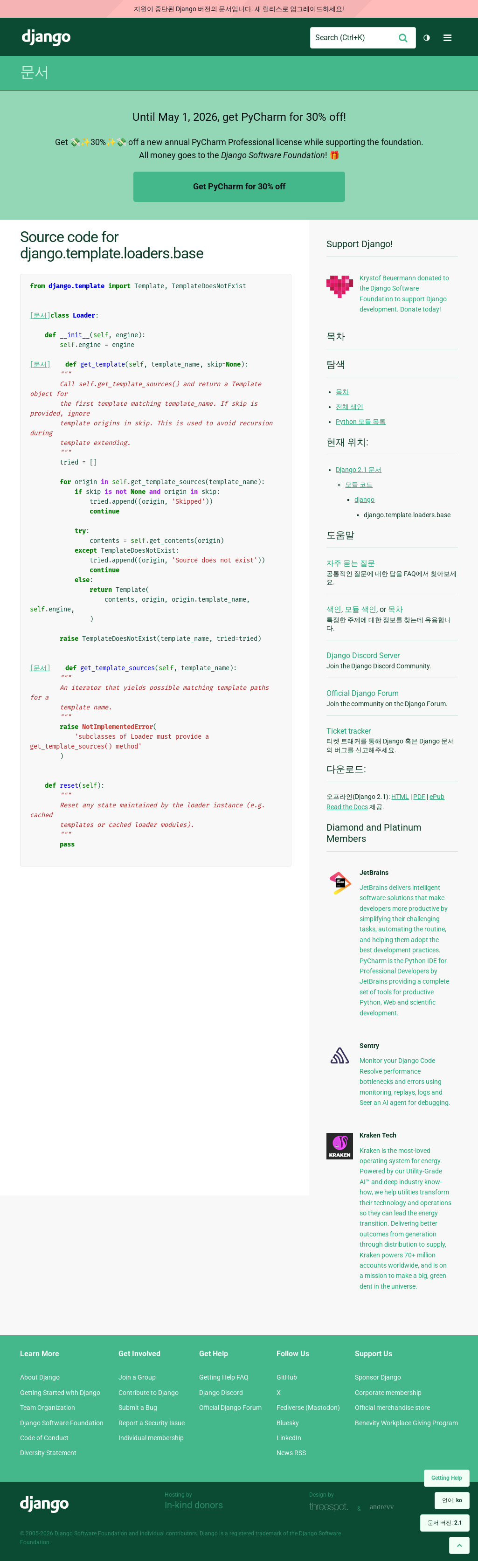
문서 (34, 72)
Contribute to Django (148, 1392)
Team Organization (47, 1407)
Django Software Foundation (62, 1423)
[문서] (40, 315)
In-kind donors (194, 1505)
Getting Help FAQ (224, 1377)
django (364, 499)
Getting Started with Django (60, 1392)
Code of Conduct (44, 1438)
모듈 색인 (360, 609)
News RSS (291, 1453)
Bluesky (288, 1423)
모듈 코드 (359, 484)
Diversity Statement (48, 1453)
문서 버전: (445, 1522)
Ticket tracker (348, 731)
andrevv (392, 1507)
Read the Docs (347, 807)
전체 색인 (349, 406)
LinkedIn (289, 1438)
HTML (400, 796)
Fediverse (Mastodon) (308, 1407)
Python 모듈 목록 (361, 421)
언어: (452, 1500)
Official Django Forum (362, 693)
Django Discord (221, 1392)
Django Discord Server (363, 655)
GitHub (287, 1377)
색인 (333, 609)
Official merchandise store (392, 1407)
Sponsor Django (378, 1377)
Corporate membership (388, 1392)
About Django (40, 1377)
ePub (437, 796)
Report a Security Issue (151, 1423)
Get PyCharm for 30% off (239, 186)
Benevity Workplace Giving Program (406, 1423)
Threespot (331, 1507)
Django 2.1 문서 (358, 469)
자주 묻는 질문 (350, 563)
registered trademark (255, 1533)
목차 (342, 391)
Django (46, 37)
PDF (419, 796)
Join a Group (137, 1377)
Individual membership (151, 1438)
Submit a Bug (137, 1407)
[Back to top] (459, 1545)
